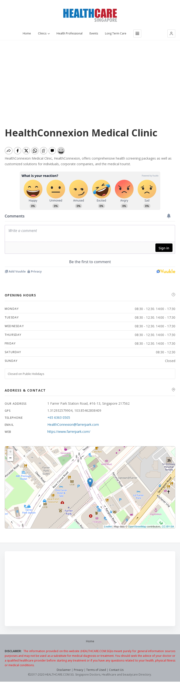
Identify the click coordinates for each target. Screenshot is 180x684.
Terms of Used (96, 670)
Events (94, 33)
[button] (171, 33)
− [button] (10, 458)
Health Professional (69, 33)
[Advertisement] (90, 75)
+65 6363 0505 (58, 417)
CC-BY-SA (168, 526)
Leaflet (108, 526)
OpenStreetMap (137, 526)
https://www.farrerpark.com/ (68, 431)
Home (27, 33)
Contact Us (116, 670)
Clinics (43, 33)
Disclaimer (64, 670)
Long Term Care (115, 33)
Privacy (78, 670)
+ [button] (10, 452)
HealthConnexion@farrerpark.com (73, 424)
